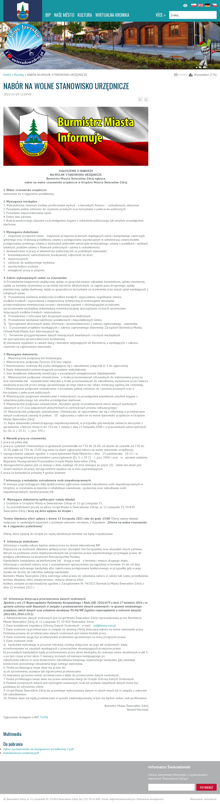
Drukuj (183, 75)
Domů (7, 75)
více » (161, 15)
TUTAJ (44, 717)
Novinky (19, 75)
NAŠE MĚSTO (64, 15)
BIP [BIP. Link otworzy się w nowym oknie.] (48, 15)
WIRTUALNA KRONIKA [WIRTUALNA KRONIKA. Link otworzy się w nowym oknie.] (112, 15)
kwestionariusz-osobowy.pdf (21, 753)
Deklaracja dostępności (150, 799)
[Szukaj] (193, 15)
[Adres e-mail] (171, 787)
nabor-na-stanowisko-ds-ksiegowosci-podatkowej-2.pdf (38, 749)
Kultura (85, 15)
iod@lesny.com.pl (104, 625)
